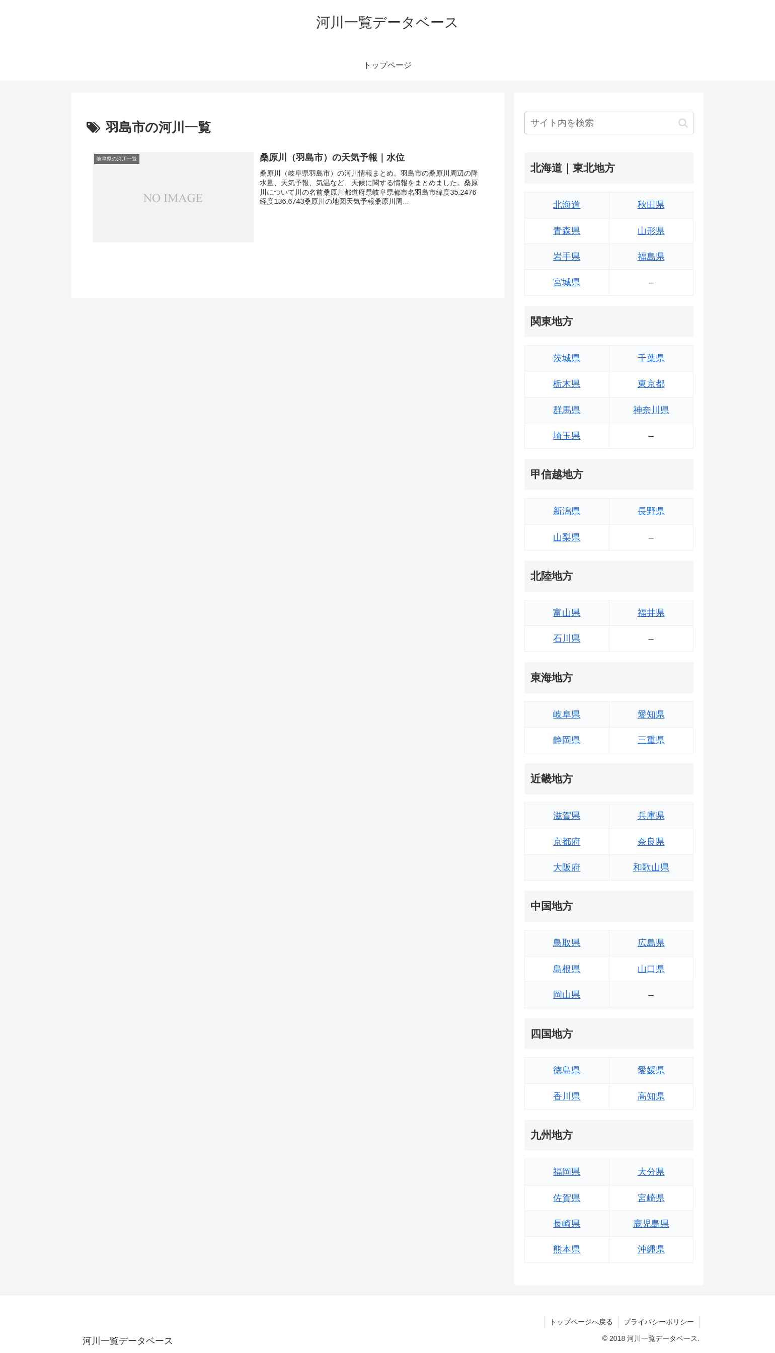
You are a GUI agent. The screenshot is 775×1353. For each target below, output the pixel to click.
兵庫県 (651, 816)
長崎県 (566, 1224)
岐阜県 (566, 714)
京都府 (566, 842)
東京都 (651, 384)
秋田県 (651, 205)
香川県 (566, 1096)
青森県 (566, 231)
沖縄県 (651, 1249)
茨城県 (566, 358)
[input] (608, 123)
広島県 (651, 943)
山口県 (651, 969)
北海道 (566, 205)
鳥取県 (566, 943)
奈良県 (651, 842)
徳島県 (566, 1070)
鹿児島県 (651, 1224)
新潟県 (566, 511)
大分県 (651, 1172)
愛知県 (651, 714)
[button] (683, 123)
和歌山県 (651, 867)
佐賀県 (566, 1198)
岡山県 (566, 995)
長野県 (651, 511)
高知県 (651, 1096)
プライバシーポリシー (659, 1322)
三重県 (651, 740)
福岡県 (566, 1172)
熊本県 (566, 1249)
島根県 (566, 969)
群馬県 (566, 410)
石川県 (566, 638)
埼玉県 (566, 436)
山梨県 (566, 537)
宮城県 (566, 282)
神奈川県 (651, 410)
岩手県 (566, 257)
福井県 (651, 613)
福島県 (651, 257)
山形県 (651, 231)
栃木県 (566, 384)
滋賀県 (566, 816)
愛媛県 (651, 1070)
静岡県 (566, 740)
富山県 (566, 613)
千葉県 (651, 358)
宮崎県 (651, 1198)
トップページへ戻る (581, 1322)
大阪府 (566, 867)
